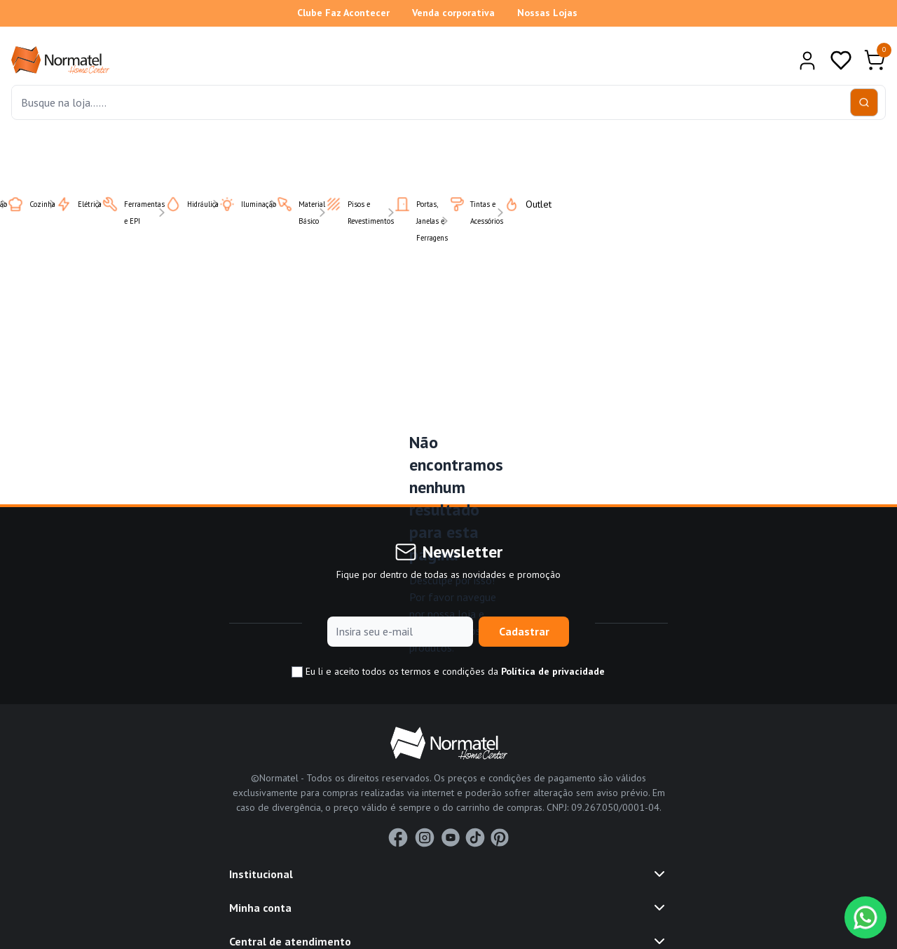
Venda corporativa (453, 12)
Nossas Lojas (547, 12)
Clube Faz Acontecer (343, 12)
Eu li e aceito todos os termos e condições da (448, 671)
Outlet (519, 204)
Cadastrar (524, 631)
